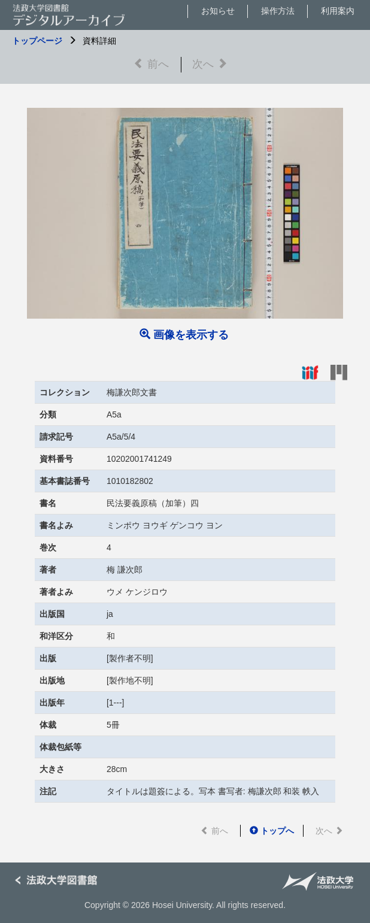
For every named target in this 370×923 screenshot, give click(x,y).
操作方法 (278, 11)
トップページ (37, 41)
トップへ (272, 831)
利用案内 (337, 11)
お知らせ (218, 11)
